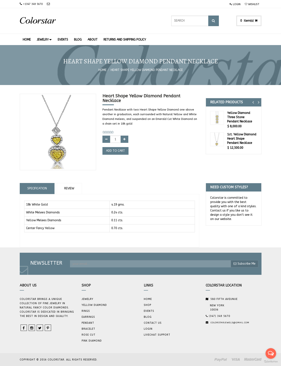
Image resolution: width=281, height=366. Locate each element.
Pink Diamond (92, 340)
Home (102, 70)
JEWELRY (87, 299)
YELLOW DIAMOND (94, 305)
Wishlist (252, 4)
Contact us (153, 322)
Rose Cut (88, 334)
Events (149, 310)
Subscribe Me (244, 263)
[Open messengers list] (271, 353)
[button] (253, 102)
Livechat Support (157, 334)
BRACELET (88, 328)
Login (234, 4)
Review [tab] (69, 188)
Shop (147, 305)
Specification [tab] (37, 188)
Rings (86, 310)
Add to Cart (115, 151)
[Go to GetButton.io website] (271, 361)
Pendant (88, 322)
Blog (148, 316)
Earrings (88, 316)
